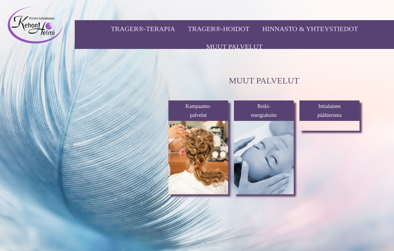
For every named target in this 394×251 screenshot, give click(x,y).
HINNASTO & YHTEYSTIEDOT (310, 29)
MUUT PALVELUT (234, 46)
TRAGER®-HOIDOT (218, 29)
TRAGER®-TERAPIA (143, 29)
